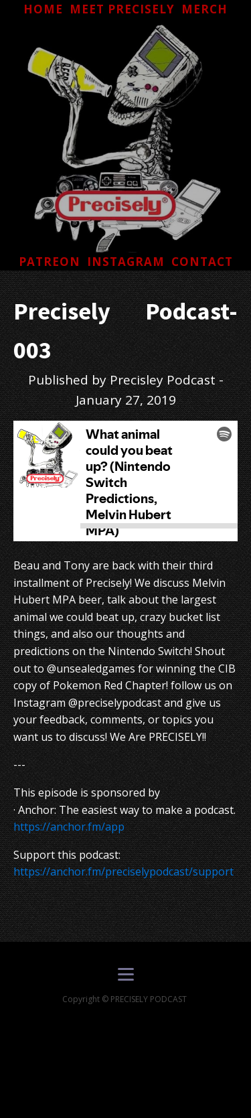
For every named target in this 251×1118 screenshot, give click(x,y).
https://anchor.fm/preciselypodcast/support (123, 871)
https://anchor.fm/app (68, 826)
